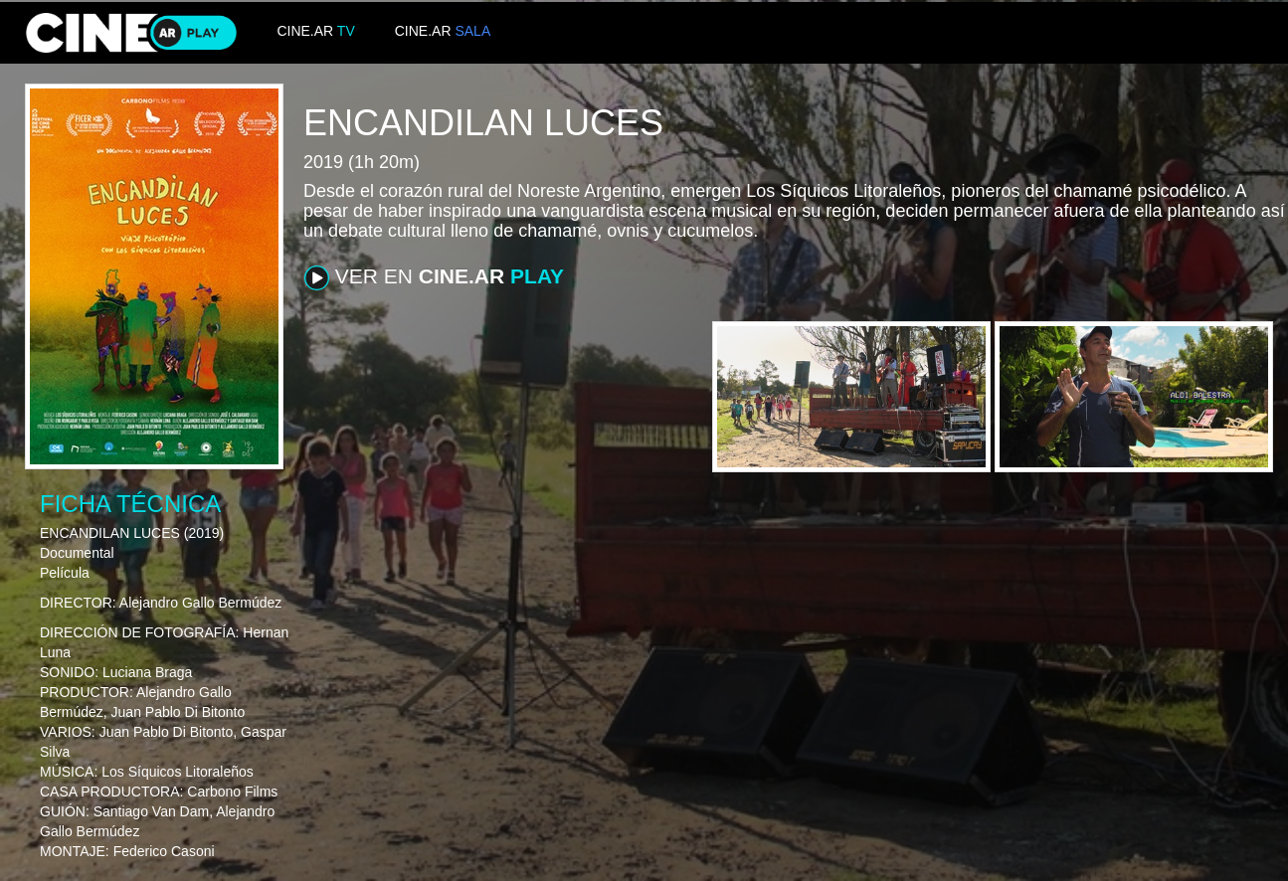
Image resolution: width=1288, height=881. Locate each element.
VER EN (434, 277)
